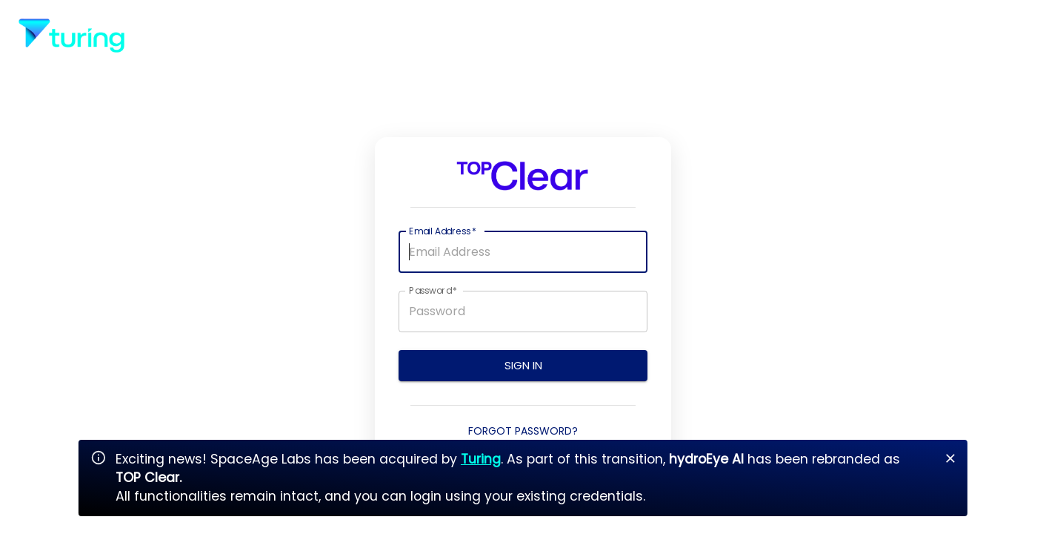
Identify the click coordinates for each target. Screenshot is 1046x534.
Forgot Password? (523, 431)
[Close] (950, 458)
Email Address (442, 231)
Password (433, 290)
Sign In (523, 365)
